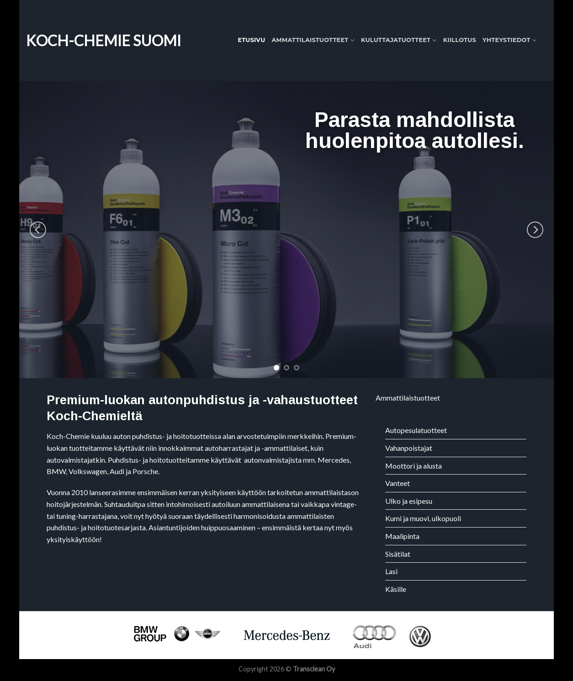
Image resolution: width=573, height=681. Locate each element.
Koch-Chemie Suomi (103, 40)
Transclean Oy (314, 669)
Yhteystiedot (509, 40)
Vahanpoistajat (408, 447)
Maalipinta (402, 536)
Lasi (391, 571)
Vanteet (397, 483)
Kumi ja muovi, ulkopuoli (423, 518)
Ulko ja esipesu (408, 500)
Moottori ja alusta (413, 465)
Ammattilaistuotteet (312, 40)
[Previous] (38, 229)
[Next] (535, 229)
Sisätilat (397, 553)
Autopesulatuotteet (416, 430)
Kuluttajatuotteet (399, 40)
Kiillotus (459, 40)
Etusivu (251, 40)
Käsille (395, 589)
